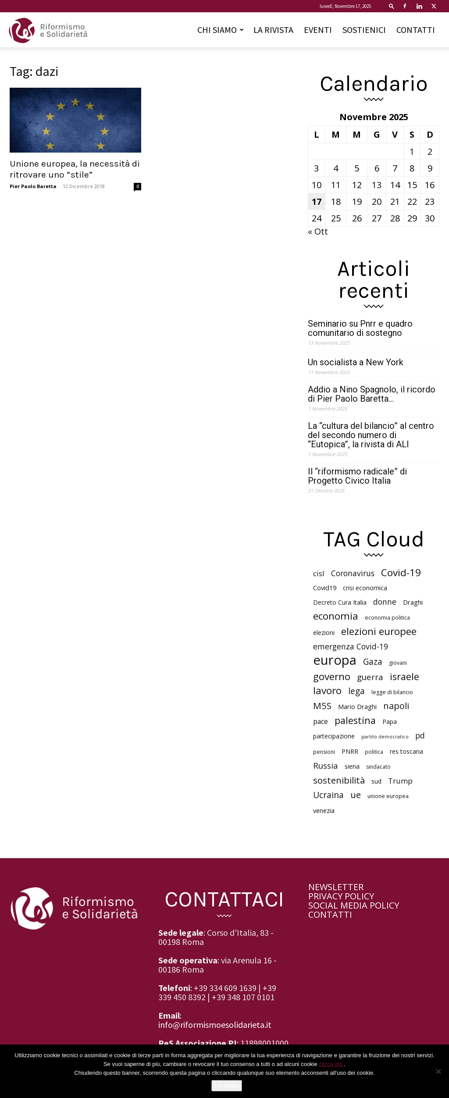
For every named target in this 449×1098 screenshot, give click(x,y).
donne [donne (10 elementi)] (384, 601)
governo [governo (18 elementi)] (331, 676)
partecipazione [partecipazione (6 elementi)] (334, 736)
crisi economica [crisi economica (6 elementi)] (365, 588)
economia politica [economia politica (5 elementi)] (387, 617)
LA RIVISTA (273, 29)
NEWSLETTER (335, 887)
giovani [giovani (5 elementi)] (398, 663)
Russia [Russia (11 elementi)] (325, 765)
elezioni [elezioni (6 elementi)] (324, 632)
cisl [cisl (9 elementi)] (318, 573)
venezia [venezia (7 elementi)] (324, 810)
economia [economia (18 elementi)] (335, 615)
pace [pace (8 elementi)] (320, 721)
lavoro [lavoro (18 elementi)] (327, 690)
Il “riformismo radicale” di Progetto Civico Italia (357, 476)
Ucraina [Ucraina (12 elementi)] (328, 795)
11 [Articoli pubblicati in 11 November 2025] (336, 185)
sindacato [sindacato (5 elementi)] (378, 766)
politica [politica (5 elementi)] (374, 752)
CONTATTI (415, 29)
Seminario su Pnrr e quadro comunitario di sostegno (360, 328)
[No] (438, 1071)
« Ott (318, 231)
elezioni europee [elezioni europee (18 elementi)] (379, 631)
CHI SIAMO (220, 29)
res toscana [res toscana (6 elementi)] (406, 751)
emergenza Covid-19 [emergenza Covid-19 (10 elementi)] (350, 646)
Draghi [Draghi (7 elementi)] (413, 602)
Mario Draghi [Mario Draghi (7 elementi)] (357, 706)
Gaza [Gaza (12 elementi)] (372, 662)
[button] (391, 6)
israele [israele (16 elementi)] (404, 676)
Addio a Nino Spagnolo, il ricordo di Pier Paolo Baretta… (371, 394)
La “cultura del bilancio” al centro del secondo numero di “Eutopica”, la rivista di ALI (371, 435)
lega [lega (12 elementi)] (356, 691)
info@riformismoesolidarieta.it (214, 1024)
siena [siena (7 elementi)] (352, 766)
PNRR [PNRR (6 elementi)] (350, 751)
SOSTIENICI (364, 29)
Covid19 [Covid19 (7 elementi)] (324, 587)
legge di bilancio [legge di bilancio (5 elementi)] (392, 692)
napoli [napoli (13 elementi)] (396, 705)
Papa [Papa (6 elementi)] (389, 721)
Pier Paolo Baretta (33, 186)
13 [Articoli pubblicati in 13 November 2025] (376, 185)
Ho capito (227, 1085)
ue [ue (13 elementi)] (355, 794)
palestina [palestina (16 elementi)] (355, 720)
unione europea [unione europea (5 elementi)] (388, 796)
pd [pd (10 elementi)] (420, 735)
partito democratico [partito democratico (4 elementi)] (385, 737)
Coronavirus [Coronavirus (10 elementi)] (352, 573)
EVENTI (318, 29)
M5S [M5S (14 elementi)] (322, 705)
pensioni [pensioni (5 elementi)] (324, 752)
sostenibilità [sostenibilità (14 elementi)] (339, 780)
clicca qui (331, 1064)
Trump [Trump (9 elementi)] (400, 780)
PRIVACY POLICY (341, 896)
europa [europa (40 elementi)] (334, 660)
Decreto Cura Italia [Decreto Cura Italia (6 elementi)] (340, 602)
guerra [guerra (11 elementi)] (370, 676)
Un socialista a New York (355, 362)
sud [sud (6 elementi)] (376, 781)
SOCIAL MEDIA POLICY (353, 905)
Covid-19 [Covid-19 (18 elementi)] (401, 572)
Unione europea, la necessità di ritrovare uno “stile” (75, 169)
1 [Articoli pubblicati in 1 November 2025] (412, 151)
